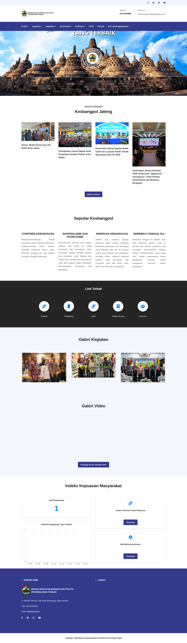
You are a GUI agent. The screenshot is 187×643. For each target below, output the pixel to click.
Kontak (100, 26)
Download (65, 26)
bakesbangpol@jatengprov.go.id (152, 14)
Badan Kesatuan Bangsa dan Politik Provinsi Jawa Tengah (100, 638)
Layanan (37, 26)
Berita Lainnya (93, 194)
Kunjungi (131, 522)
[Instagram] (33, 617)
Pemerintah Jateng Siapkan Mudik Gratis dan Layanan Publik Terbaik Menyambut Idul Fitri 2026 (112, 151)
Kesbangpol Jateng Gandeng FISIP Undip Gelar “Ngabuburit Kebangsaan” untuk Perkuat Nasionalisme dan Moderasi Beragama (147, 176)
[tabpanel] (93, 63)
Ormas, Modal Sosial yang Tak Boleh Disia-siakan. (36, 146)
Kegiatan (51, 26)
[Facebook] (22, 617)
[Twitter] (27, 617)
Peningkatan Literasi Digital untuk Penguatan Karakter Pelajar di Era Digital (74, 154)
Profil (24, 26)
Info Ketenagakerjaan (118, 26)
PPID (91, 26)
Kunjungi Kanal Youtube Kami (93, 465)
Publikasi (80, 26)
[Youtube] (39, 617)
